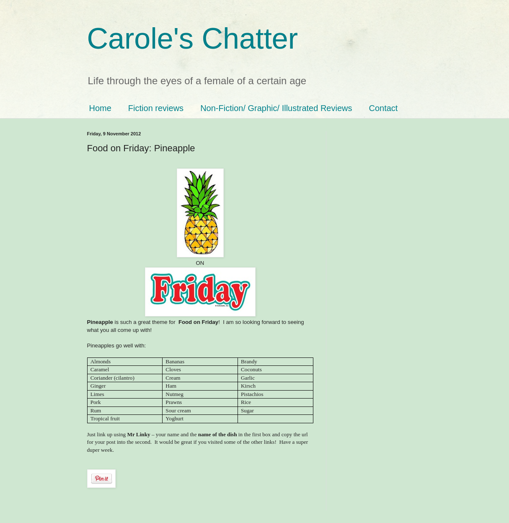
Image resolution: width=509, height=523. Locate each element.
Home (100, 108)
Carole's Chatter (192, 38)
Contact (383, 108)
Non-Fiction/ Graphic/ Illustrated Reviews (276, 108)
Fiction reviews (155, 108)
